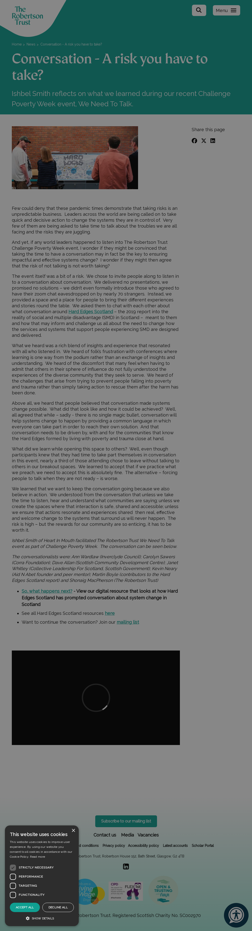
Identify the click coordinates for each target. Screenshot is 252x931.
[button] (42, 918)
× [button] (73, 831)
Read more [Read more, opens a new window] (37, 856)
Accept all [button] (25, 907)
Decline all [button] (58, 907)
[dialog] (42, 875)
